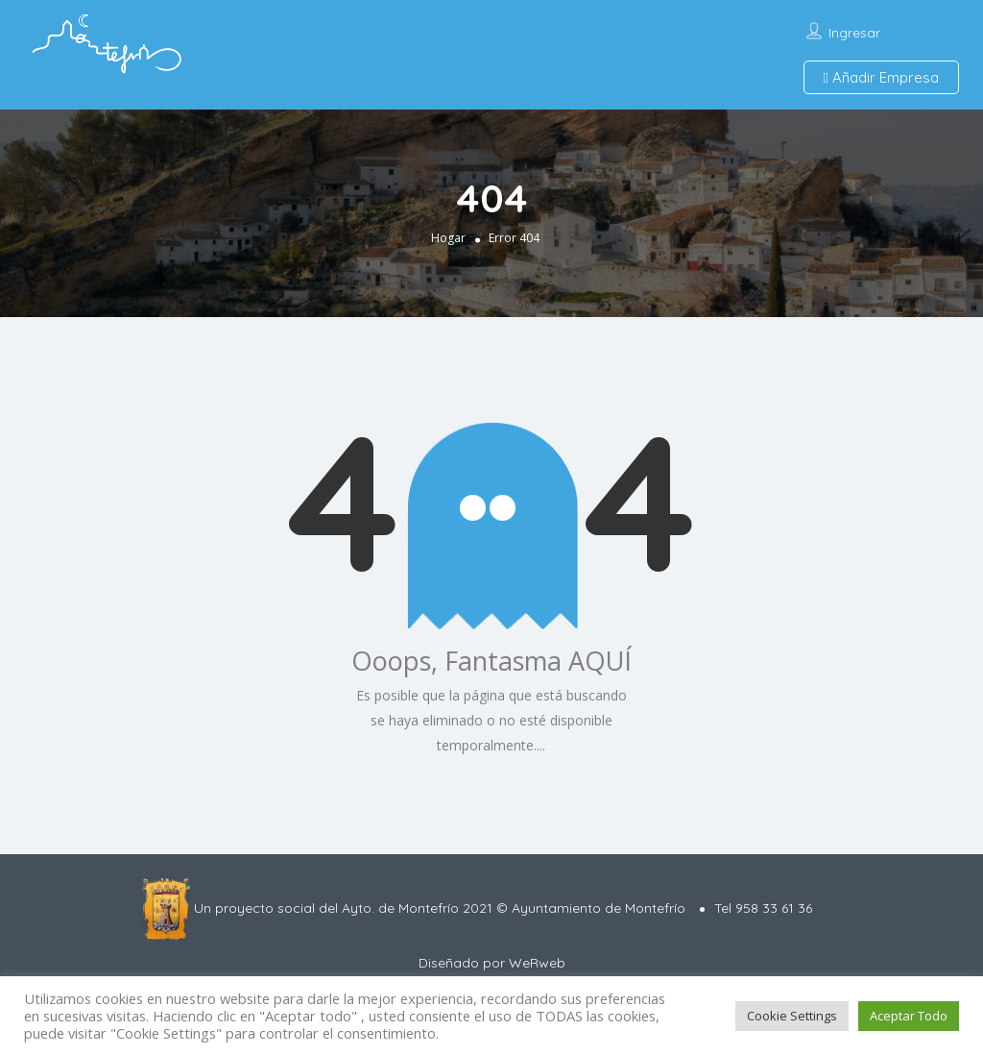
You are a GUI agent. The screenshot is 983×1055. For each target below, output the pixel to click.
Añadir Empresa (881, 77)
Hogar (448, 238)
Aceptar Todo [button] (908, 1015)
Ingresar (854, 32)
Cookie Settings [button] (792, 1015)
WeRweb (537, 962)
